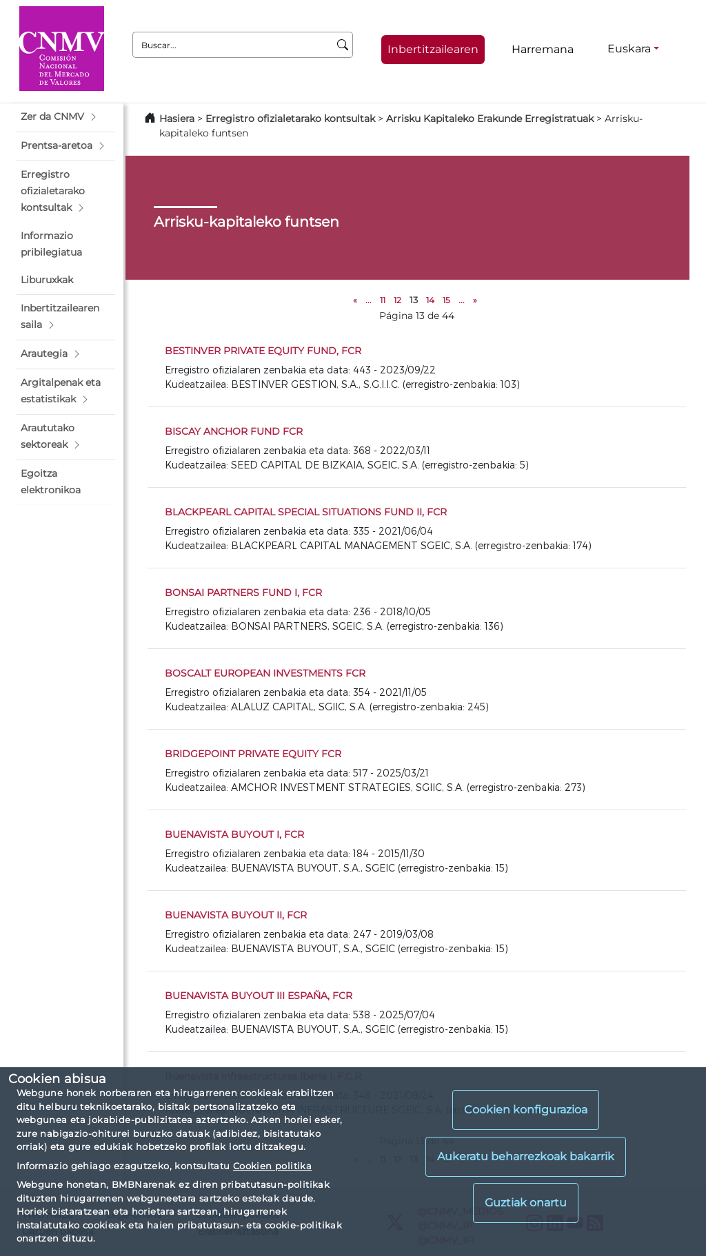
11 (382, 300)
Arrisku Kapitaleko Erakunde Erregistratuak (490, 118)
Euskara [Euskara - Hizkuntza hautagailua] (629, 48)
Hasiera (176, 118)
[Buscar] (343, 45)
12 (397, 300)
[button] (66, 117)
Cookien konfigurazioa (525, 1109)
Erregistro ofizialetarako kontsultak (290, 118)
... (368, 300)
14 (430, 300)
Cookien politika (272, 1165)
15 (446, 300)
